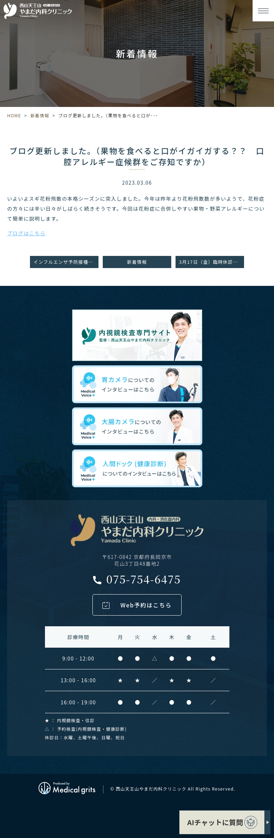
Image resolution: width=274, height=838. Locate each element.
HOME (14, 115)
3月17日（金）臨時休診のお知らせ (211, 261)
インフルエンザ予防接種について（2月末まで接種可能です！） (66, 261)
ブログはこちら (26, 233)
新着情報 (39, 115)
